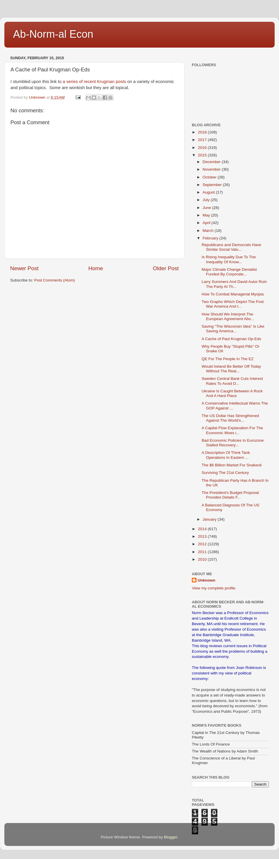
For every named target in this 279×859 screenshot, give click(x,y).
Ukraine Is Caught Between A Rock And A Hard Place (232, 393)
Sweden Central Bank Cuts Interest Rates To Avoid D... (232, 380)
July (207, 200)
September (213, 185)
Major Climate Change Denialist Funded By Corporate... (229, 271)
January (210, 519)
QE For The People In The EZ (228, 359)
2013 (203, 536)
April (207, 223)
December (212, 162)
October (210, 177)
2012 (203, 544)
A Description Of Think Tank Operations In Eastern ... (226, 454)
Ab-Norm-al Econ (53, 34)
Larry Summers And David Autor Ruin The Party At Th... (234, 283)
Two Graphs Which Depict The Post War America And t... (233, 303)
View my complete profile (213, 588)
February (211, 238)
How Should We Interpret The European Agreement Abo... (228, 316)
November (212, 169)
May (207, 215)
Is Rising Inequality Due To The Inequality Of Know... (229, 259)
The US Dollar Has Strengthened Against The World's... (230, 418)
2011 (203, 552)
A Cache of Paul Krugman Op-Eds (231, 339)
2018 (203, 132)
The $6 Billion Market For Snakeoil (232, 465)
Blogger (170, 837)
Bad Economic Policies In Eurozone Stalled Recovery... (233, 442)
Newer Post (24, 268)
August (209, 192)
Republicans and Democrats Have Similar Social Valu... (231, 247)
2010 (203, 559)
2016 (203, 147)
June (207, 207)
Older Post (166, 268)
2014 (203, 529)
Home (95, 268)
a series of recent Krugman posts (94, 81)
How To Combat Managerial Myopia (233, 294)
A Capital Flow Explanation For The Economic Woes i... (232, 430)
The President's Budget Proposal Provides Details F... (230, 494)
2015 (203, 155)
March (208, 230)
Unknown (206, 580)
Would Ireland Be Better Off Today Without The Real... (231, 368)
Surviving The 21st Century (225, 472)
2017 (203, 140)
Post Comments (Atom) (54, 280)
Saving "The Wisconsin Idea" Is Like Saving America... (233, 328)
